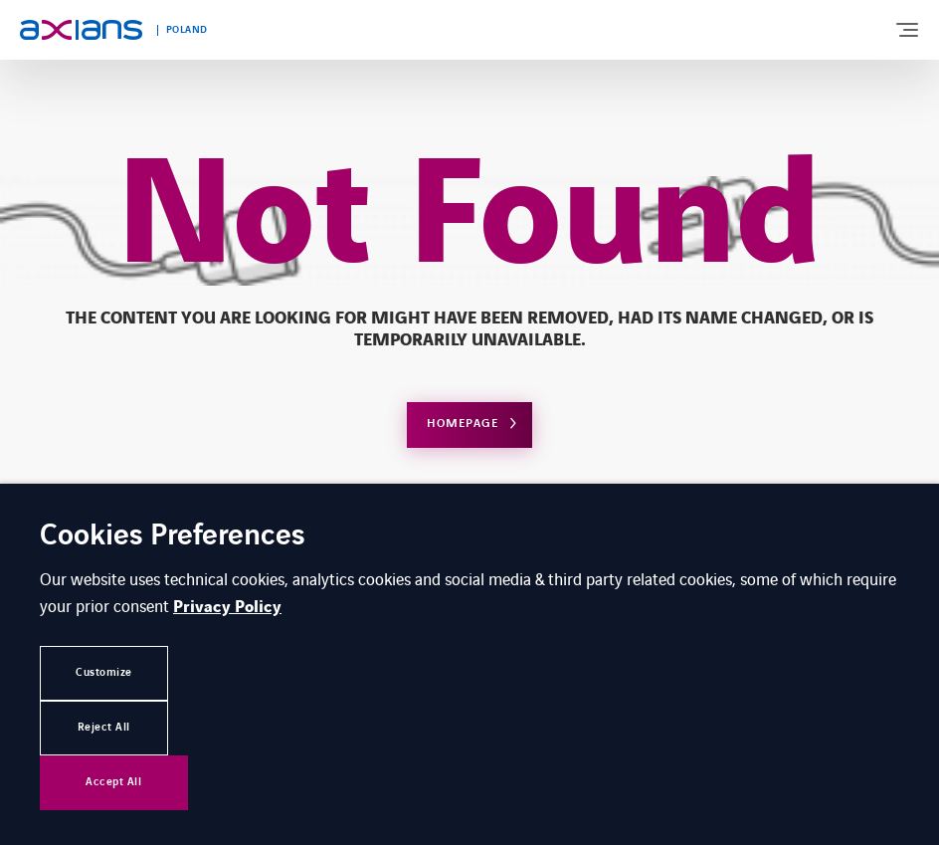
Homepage (462, 423)
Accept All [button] (113, 781)
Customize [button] (104, 672)
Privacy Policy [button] (227, 607)
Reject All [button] (104, 727)
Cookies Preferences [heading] (172, 537)
